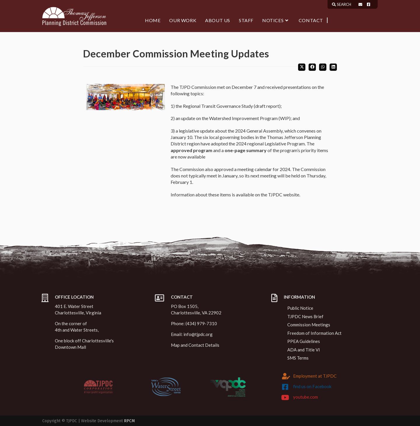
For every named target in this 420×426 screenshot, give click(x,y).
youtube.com (305, 396)
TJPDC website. (284, 194)
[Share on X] (301, 67)
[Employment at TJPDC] (286, 376)
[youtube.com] (285, 397)
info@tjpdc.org (198, 334)
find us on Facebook (312, 386)
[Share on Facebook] (312, 67)
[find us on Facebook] (285, 386)
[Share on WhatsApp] (322, 67)
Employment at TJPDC (315, 376)
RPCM (129, 420)
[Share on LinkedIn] (333, 67)
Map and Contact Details (195, 345)
